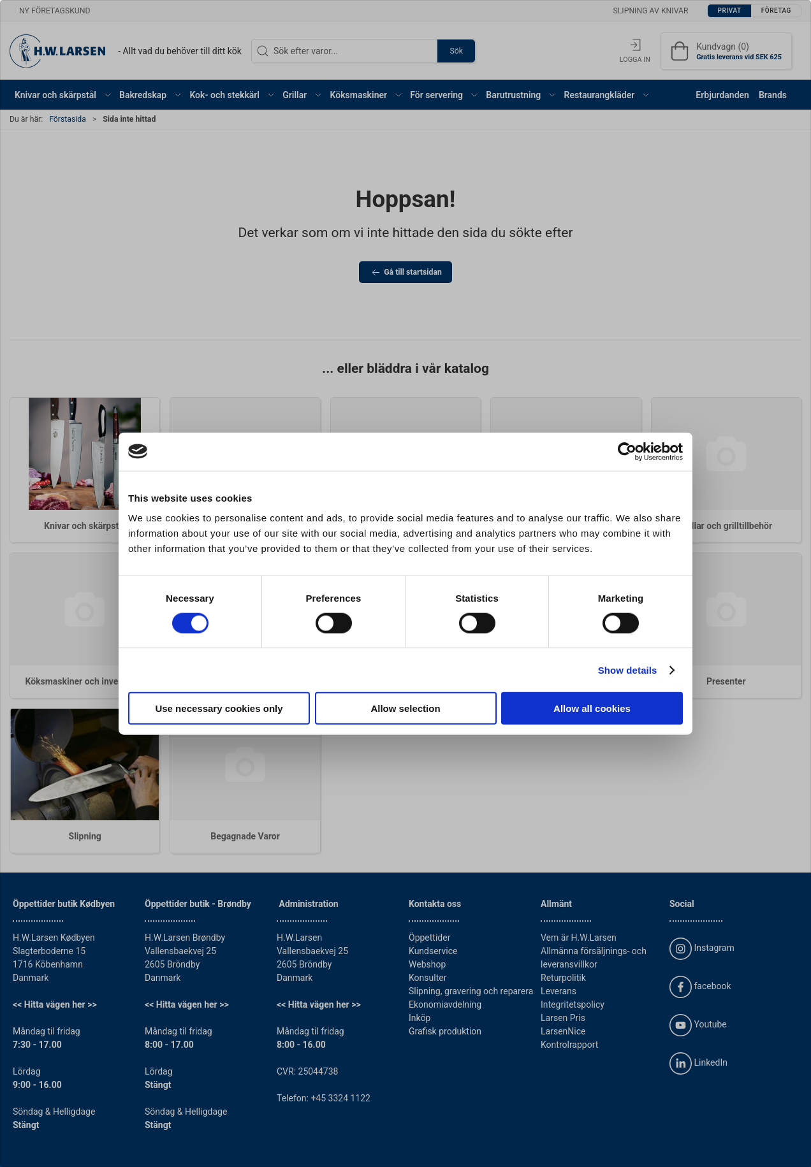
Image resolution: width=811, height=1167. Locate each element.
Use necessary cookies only (218, 708)
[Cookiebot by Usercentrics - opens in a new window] (627, 451)
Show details (627, 669)
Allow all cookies (592, 708)
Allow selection (405, 708)
